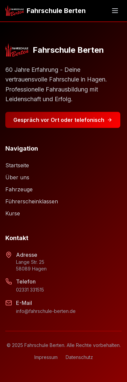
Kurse (12, 213)
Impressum (46, 357)
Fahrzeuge (19, 189)
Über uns (17, 177)
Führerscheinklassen (31, 201)
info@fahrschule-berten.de (46, 311)
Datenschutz (79, 357)
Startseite (17, 165)
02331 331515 (30, 290)
